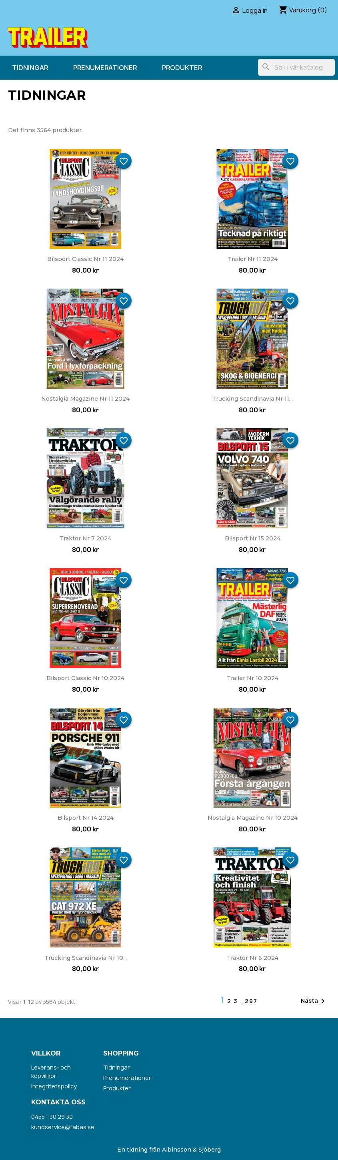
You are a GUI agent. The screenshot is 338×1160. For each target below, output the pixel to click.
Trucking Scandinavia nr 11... (252, 398)
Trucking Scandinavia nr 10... (85, 957)
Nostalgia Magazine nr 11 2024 (85, 398)
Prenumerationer (105, 67)
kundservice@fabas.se (62, 1127)
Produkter (182, 67)
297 (251, 1001)
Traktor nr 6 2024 (252, 957)
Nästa (314, 1001)
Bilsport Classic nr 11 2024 (85, 259)
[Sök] (296, 67)
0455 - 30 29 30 (52, 1116)
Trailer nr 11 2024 (253, 259)
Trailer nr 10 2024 (252, 678)
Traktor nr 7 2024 (85, 538)
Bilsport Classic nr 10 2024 (85, 678)
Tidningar (30, 67)
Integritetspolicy (54, 1086)
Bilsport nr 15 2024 (252, 538)
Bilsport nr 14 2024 (86, 817)
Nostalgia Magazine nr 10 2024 (253, 817)
